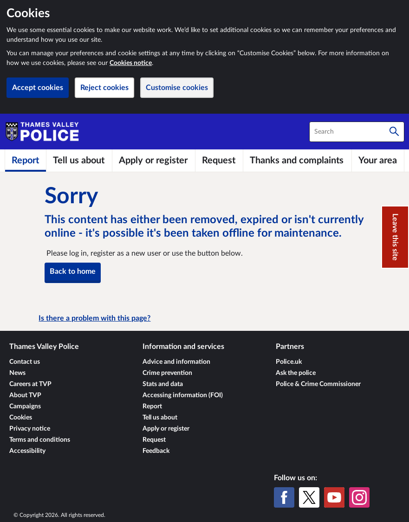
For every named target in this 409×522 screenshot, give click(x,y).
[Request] (218, 160)
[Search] (394, 132)
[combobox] (356, 132)
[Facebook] (284, 497)
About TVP (25, 395)
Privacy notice (29, 428)
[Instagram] (359, 497)
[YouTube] (334, 497)
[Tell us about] (79, 160)
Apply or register (166, 428)
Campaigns (25, 406)
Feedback (156, 451)
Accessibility (27, 451)
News (17, 373)
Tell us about (160, 417)
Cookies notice (131, 63)
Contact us (24, 362)
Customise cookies (177, 87)
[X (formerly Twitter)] (309, 497)
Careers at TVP (30, 384)
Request (154, 440)
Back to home (73, 271)
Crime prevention (167, 373)
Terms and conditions (39, 440)
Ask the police (296, 373)
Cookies (20, 417)
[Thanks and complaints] (297, 160)
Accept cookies (37, 87)
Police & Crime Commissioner (318, 384)
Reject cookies (104, 87)
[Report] (25, 160)
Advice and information (176, 362)
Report (152, 406)
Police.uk (289, 362)
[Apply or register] (153, 160)
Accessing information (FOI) (183, 395)
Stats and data (163, 384)
